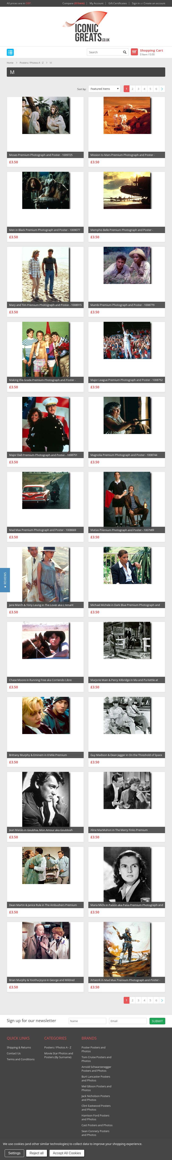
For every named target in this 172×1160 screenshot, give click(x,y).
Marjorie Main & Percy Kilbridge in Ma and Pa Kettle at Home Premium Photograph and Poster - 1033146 (124, 682)
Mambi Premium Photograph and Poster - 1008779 (122, 305)
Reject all (37, 1153)
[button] (5, 580)
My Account (96, 3)
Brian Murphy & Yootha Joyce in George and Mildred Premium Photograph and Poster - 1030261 (42, 982)
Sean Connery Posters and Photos (95, 1133)
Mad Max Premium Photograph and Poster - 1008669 (42, 530)
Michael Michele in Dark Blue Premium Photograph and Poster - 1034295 (125, 607)
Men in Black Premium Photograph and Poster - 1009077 (44, 230)
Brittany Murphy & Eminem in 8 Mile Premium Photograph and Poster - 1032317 (38, 757)
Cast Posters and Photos (97, 1125)
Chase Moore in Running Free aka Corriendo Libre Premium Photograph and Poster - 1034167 (40, 682)
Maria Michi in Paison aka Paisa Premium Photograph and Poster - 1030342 (126, 907)
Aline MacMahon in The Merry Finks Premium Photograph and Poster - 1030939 (119, 832)
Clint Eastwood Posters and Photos (96, 1107)
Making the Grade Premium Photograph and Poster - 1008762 (42, 382)
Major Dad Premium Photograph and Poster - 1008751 (43, 455)
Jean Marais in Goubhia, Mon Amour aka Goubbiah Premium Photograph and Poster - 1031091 (41, 832)
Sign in (136, 3)
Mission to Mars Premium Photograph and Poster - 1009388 (122, 157)
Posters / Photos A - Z (31, 62)
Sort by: (81, 89)
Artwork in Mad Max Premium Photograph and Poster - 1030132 (125, 982)
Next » (163, 89)
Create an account (154, 3)
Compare (73, 3)
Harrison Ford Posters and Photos (95, 1117)
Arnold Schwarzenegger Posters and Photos (96, 1069)
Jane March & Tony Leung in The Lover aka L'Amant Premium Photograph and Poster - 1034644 (41, 607)
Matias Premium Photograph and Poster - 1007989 (122, 530)
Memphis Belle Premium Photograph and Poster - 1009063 (121, 232)
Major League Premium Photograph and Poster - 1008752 (126, 380)
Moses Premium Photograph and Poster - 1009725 (40, 155)
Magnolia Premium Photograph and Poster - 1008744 (123, 455)
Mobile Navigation (10, 52)
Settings (14, 1153)
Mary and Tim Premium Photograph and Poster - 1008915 (45, 305)
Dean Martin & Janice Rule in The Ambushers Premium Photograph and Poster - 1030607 (43, 907)
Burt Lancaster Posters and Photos (96, 1078)
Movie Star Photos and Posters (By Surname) (58, 1055)
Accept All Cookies (67, 1153)
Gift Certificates (117, 3)
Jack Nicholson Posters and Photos (96, 1098)
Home (10, 62)
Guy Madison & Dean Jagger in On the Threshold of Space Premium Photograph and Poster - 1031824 (126, 757)
